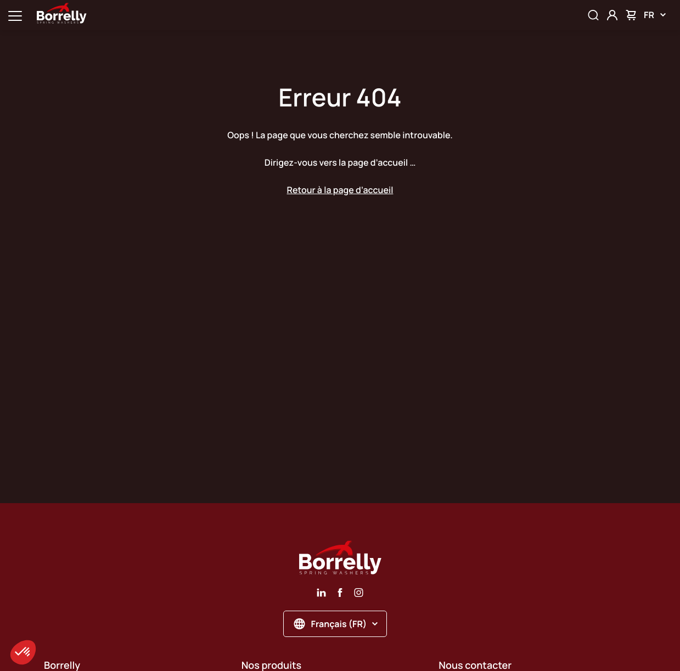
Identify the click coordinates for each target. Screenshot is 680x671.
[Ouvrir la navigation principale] (15, 15)
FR (655, 15)
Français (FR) (336, 624)
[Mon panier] (631, 15)
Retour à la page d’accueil (340, 190)
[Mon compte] (612, 15)
